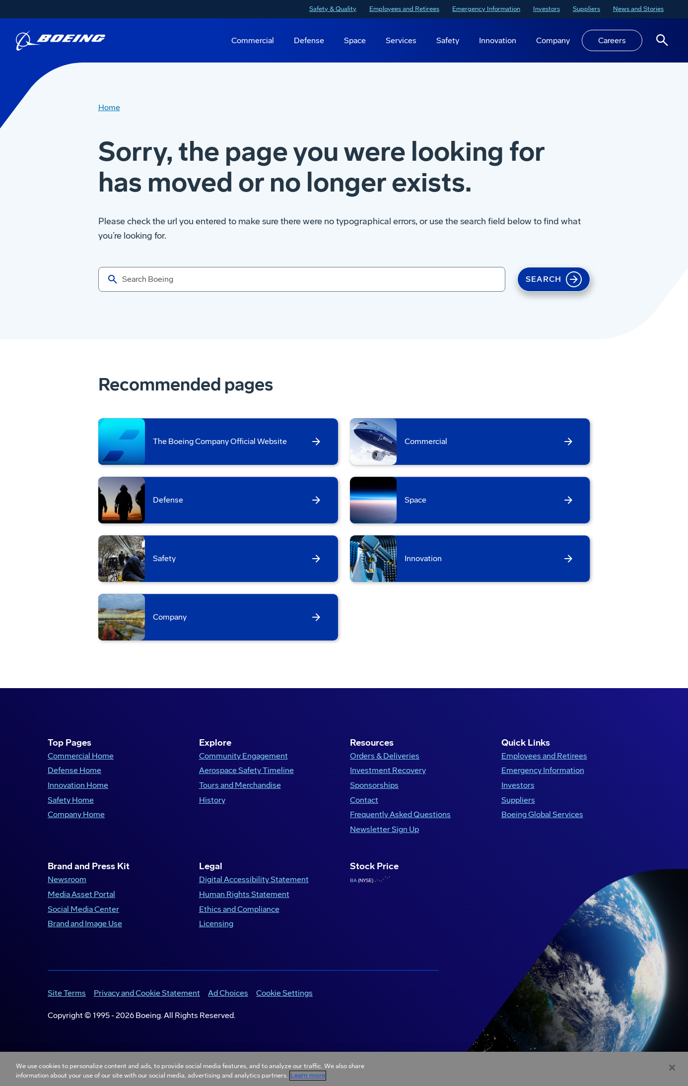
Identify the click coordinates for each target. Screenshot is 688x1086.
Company (553, 40)
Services (401, 40)
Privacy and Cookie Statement (147, 1001)
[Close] (672, 1068)
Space (355, 40)
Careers (612, 40)
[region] (344, 1069)
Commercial (252, 40)
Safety (447, 40)
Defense (309, 40)
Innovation (497, 40)
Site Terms (67, 1001)
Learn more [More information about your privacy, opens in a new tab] (307, 1076)
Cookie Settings (284, 1001)
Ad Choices (228, 1001)
